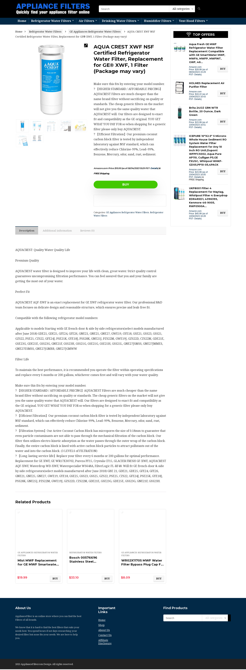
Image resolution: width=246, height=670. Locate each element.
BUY (114, 184)
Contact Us (105, 635)
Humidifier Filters (157, 21)
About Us (104, 630)
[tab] (27, 230)
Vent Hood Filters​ (192, 21)
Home (22, 21)
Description (27, 231)
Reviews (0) (89, 231)
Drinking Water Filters (119, 21)
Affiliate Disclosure (105, 642)
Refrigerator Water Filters (51, 21)
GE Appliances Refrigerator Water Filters (95, 31)
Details (154, 168)
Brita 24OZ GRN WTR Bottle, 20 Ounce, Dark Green (205, 111)
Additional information (58, 231)
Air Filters (86, 21)
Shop (101, 625)
